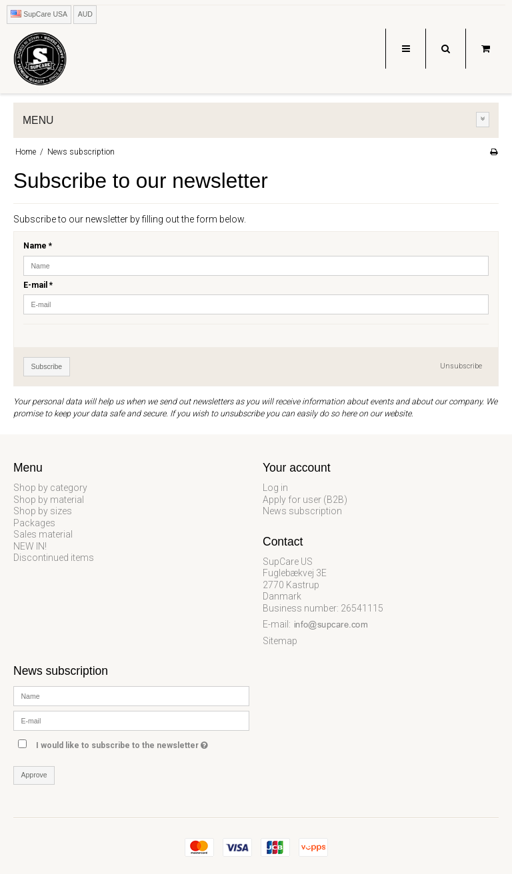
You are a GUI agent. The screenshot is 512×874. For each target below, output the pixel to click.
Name (37, 245)
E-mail (38, 285)
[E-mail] (131, 719)
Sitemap (280, 641)
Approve (34, 775)
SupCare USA (39, 14)
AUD (85, 14)
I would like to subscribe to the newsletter (142, 743)
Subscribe (47, 366)
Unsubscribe (461, 366)
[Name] (131, 694)
